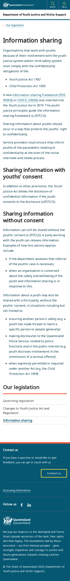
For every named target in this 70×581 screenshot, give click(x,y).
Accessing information (17, 490)
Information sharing (17, 420)
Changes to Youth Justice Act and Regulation (26, 410)
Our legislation (15, 25)
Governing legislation (18, 401)
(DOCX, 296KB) (28, 100)
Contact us (54, 473)
